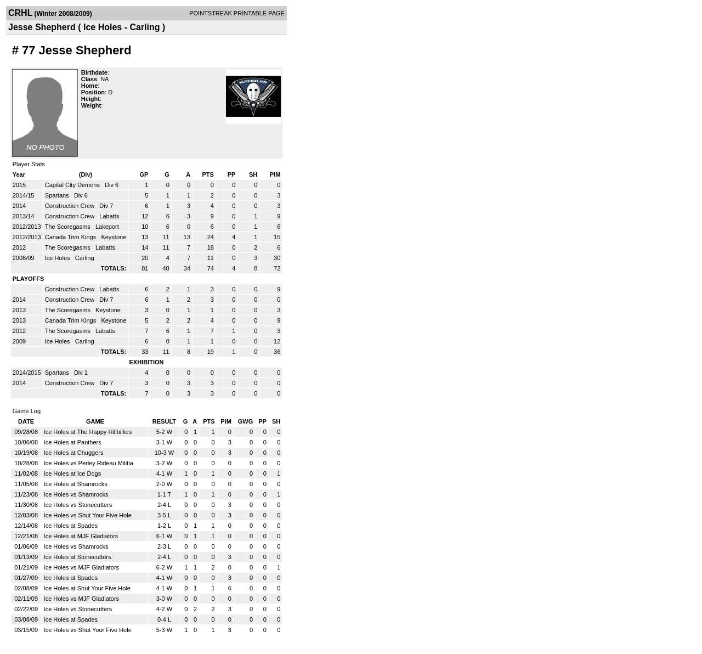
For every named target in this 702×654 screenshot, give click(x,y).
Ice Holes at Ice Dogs (72, 473)
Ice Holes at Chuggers (74, 452)
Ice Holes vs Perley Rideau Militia (88, 463)
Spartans (58, 195)
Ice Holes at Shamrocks (75, 484)
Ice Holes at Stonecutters (77, 557)
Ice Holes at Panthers (72, 442)
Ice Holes (58, 258)
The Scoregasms (68, 226)
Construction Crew (71, 205)
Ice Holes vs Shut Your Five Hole (88, 515)
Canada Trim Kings (71, 237)
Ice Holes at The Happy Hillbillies (88, 432)
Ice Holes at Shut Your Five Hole (87, 588)
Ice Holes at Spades (71, 525)
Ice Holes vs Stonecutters (78, 504)
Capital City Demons (73, 185)
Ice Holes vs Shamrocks (76, 494)
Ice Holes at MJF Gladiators (81, 536)
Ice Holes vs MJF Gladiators (82, 567)
